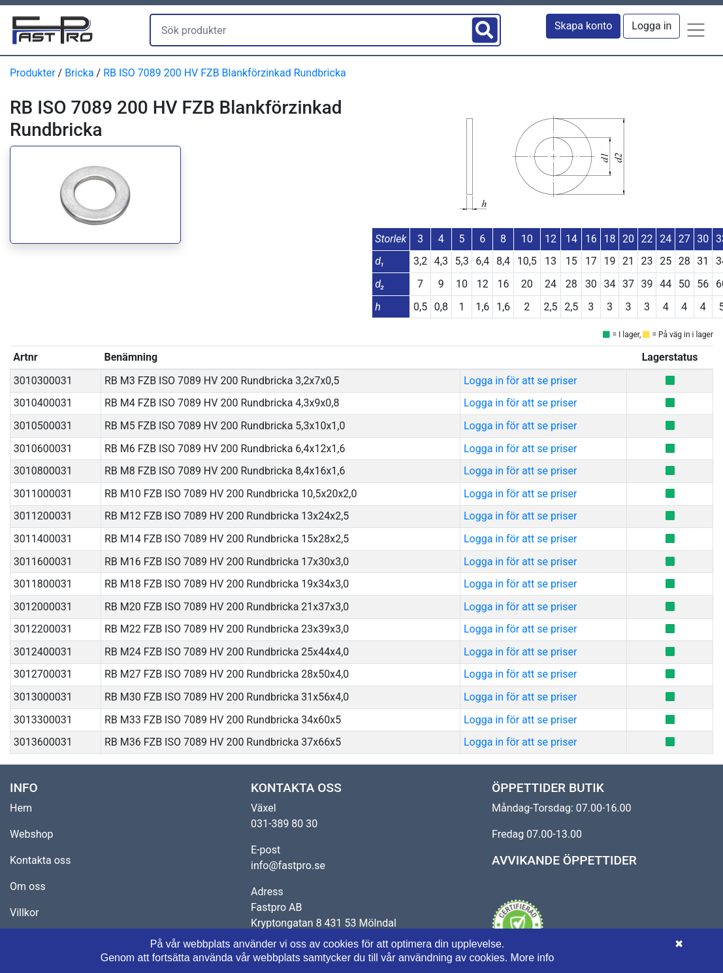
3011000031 (43, 493)
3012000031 (43, 607)
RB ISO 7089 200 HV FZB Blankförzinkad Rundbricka (224, 73)
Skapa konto (583, 26)
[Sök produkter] (309, 30)
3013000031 (43, 697)
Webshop (32, 834)
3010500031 (43, 426)
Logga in (651, 26)
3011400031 (43, 539)
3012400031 (43, 652)
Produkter (33, 73)
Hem (21, 808)
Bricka (79, 73)
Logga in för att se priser (520, 380)
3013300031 (43, 720)
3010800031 (43, 471)
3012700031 (43, 674)
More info (532, 957)
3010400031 (43, 403)
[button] (696, 30)
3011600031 (43, 561)
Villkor (24, 912)
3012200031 (43, 629)
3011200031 (43, 516)
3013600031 (43, 742)
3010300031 (43, 380)
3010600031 (43, 448)
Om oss (28, 886)
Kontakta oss (40, 860)
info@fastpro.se (288, 865)
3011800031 (43, 584)
